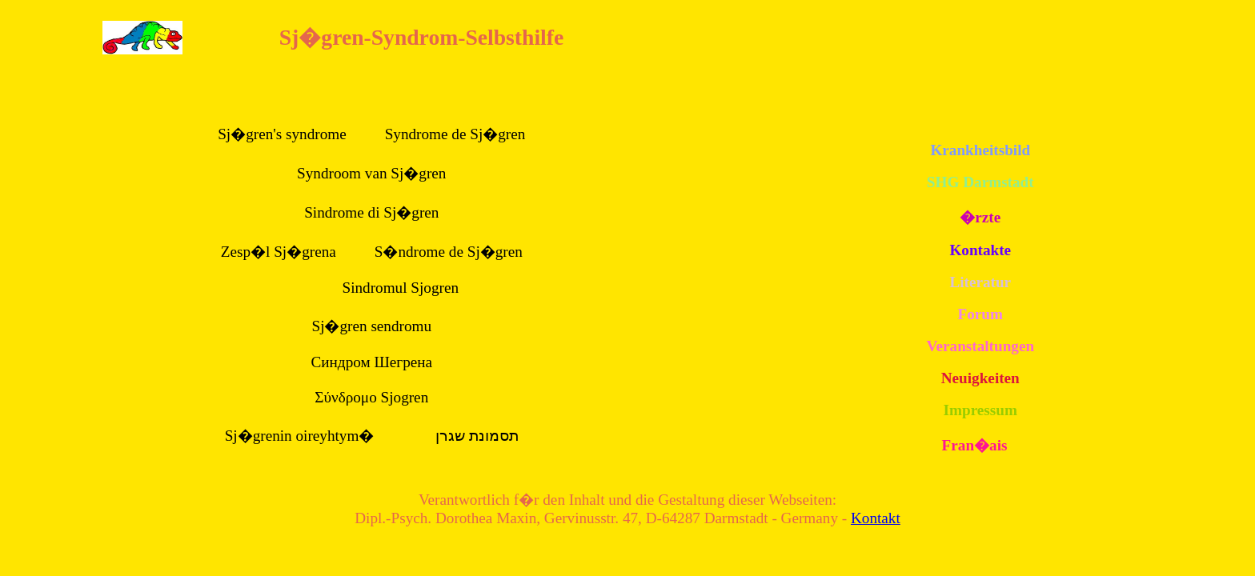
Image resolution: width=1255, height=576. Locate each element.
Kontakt (875, 518)
